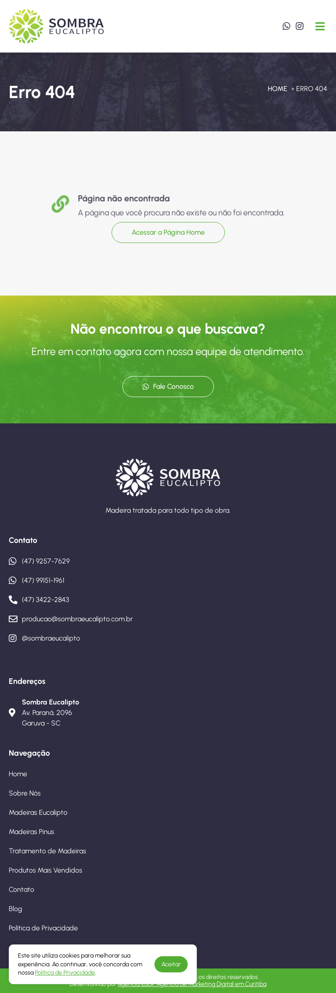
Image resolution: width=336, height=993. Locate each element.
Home (277, 89)
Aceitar (171, 964)
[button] (320, 26)
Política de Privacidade (65, 972)
